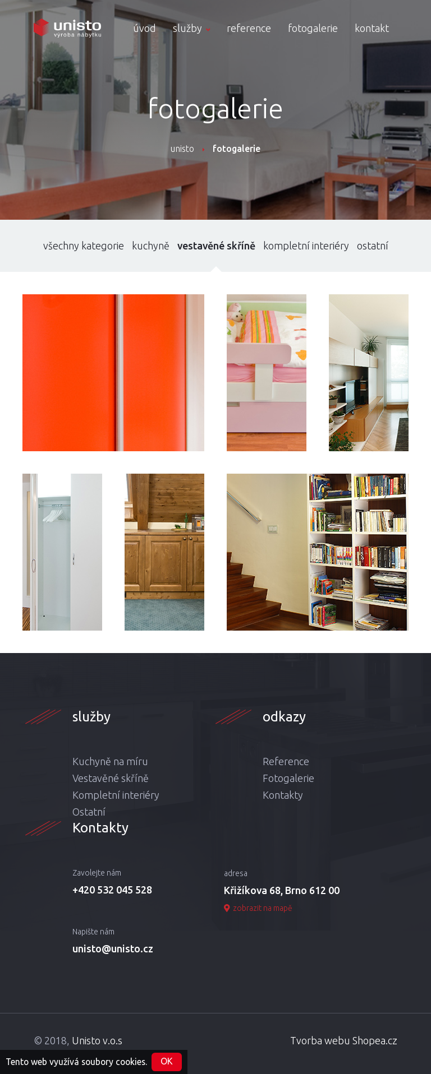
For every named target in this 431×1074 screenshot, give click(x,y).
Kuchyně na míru (110, 761)
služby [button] (191, 28)
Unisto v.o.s (97, 1040)
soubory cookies (113, 1061)
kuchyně (150, 245)
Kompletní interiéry (115, 794)
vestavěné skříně (216, 245)
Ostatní (89, 811)
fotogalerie (313, 28)
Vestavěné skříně (110, 778)
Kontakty (283, 794)
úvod (144, 28)
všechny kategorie (83, 245)
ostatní (372, 245)
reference (249, 28)
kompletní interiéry (306, 245)
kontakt (372, 28)
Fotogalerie (288, 778)
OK (167, 1061)
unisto (182, 148)
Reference (286, 761)
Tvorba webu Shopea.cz (343, 1040)
